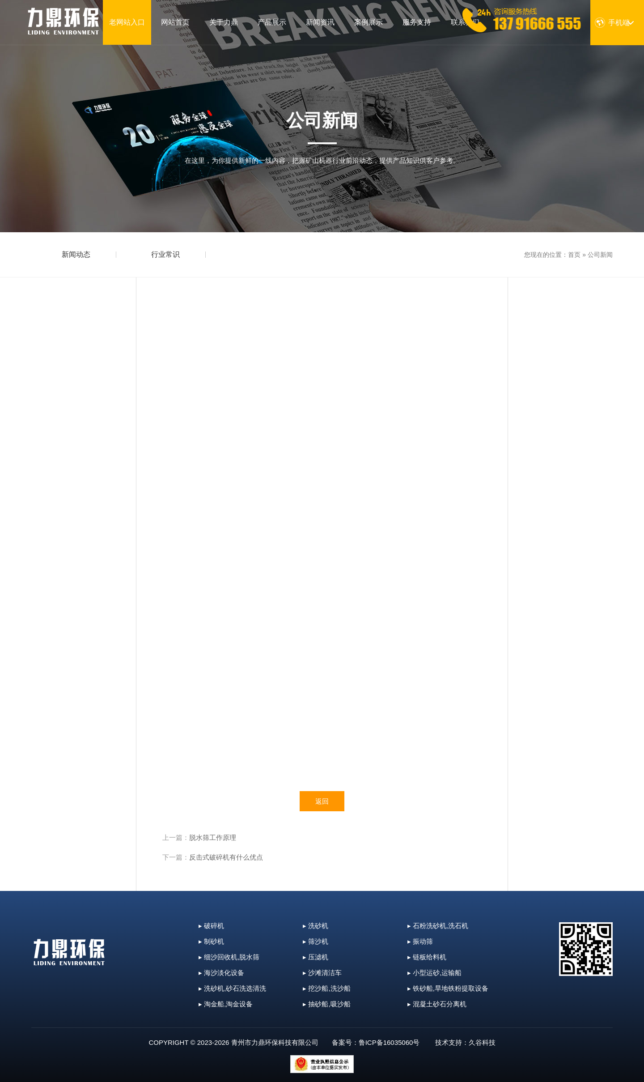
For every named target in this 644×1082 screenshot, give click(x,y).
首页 (574, 254)
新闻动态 (76, 254)
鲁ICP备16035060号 (389, 1042)
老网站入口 (127, 22)
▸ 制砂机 (211, 941)
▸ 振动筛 (420, 941)
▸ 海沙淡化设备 (221, 972)
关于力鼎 (223, 22)
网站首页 (175, 22)
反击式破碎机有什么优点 (226, 857)
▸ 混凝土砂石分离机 (436, 1004)
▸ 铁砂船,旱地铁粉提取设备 (447, 988)
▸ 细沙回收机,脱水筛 (229, 957)
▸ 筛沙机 (315, 941)
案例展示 (368, 22)
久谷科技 (482, 1042)
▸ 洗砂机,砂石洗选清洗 (232, 988)
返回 (322, 801)
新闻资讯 (320, 22)
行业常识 (165, 254)
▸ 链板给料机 (426, 957)
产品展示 (272, 22)
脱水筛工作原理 (212, 837)
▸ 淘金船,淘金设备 (226, 1004)
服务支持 (416, 22)
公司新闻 (600, 254)
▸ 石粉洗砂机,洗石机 (437, 925)
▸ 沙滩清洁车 (322, 972)
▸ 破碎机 (211, 925)
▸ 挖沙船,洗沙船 (326, 988)
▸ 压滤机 (315, 957)
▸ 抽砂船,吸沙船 (326, 1004)
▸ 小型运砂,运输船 (434, 972)
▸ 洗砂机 (315, 925)
